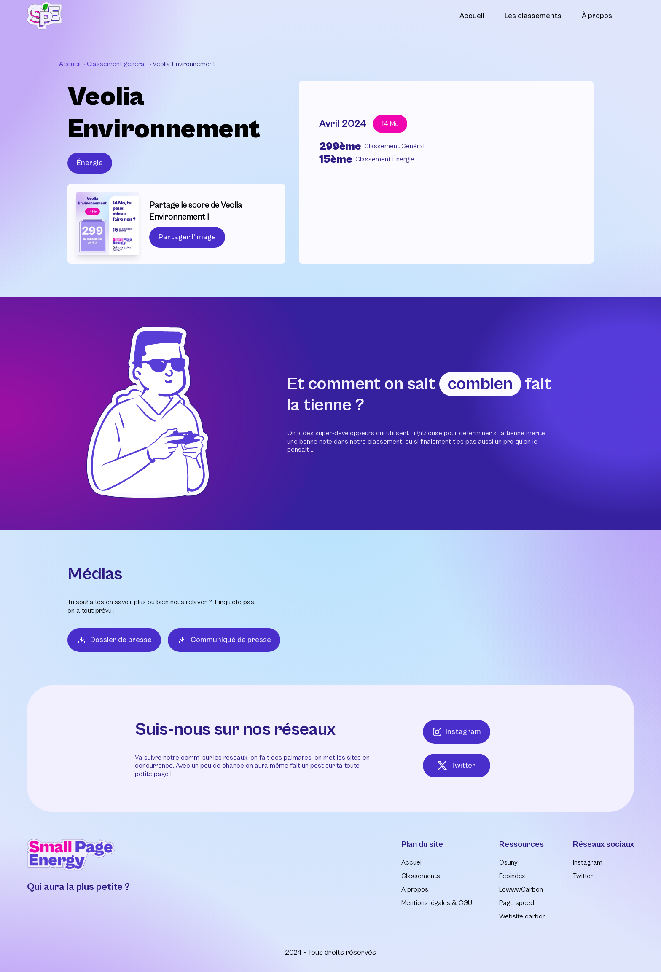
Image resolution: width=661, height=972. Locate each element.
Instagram (456, 732)
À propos (597, 15)
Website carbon (522, 916)
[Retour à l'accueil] (44, 16)
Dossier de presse (114, 640)
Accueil (471, 15)
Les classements (533, 15)
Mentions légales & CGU (436, 903)
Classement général (117, 64)
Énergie (90, 162)
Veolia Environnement (184, 64)
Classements (420, 876)
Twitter (456, 765)
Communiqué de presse (224, 640)
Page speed (516, 903)
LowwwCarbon (521, 889)
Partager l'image (187, 237)
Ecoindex (512, 876)
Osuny (508, 862)
